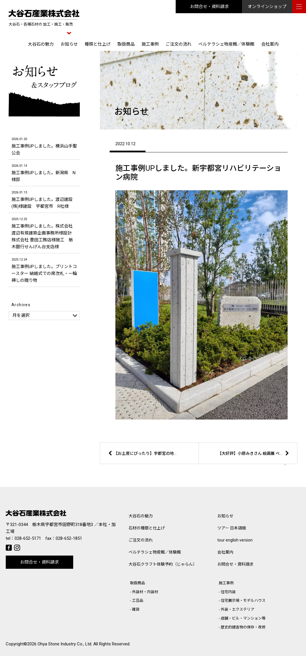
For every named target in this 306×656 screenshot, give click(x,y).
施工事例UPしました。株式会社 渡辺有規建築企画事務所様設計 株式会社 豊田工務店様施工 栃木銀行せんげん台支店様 (44, 232)
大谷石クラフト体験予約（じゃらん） (163, 564)
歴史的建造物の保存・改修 (243, 627)
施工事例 (150, 44)
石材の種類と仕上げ (147, 528)
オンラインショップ (267, 6)
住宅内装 (228, 592)
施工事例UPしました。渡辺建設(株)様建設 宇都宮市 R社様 (44, 199)
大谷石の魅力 (41, 44)
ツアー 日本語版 (231, 528)
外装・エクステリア (237, 609)
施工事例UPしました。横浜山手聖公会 (44, 146)
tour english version (235, 540)
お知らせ (69, 44)
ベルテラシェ (155, 552)
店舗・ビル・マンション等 (243, 618)
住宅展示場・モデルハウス (243, 600)
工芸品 (137, 600)
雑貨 (136, 609)
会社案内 (269, 44)
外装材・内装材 (145, 592)
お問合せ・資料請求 (209, 6)
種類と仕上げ (98, 44)
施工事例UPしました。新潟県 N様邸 (44, 172)
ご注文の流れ (178, 44)
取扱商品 (126, 44)
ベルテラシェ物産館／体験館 (226, 44)
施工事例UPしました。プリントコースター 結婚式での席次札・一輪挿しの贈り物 (44, 269)
